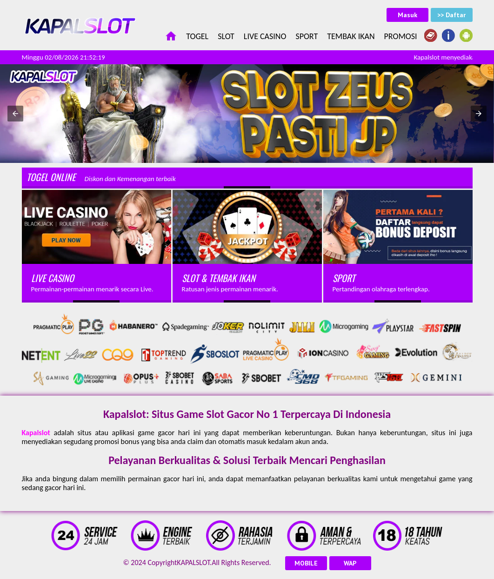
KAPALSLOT (193, 562)
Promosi (400, 36)
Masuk (407, 15)
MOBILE (306, 563)
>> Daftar (451, 15)
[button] (15, 113)
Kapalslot (36, 432)
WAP (350, 563)
